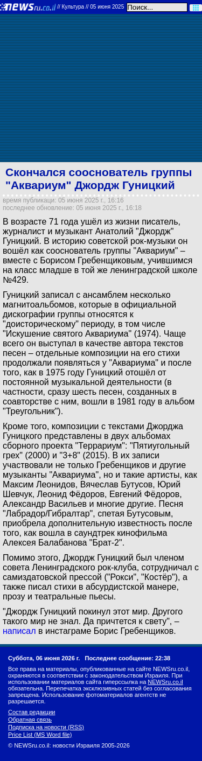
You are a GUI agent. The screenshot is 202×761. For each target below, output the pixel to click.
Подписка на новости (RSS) (46, 727)
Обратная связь (30, 719)
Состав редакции (31, 712)
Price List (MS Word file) (40, 734)
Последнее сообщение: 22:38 (128, 658)
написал (19, 631)
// (90, 7)
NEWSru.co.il (165, 682)
